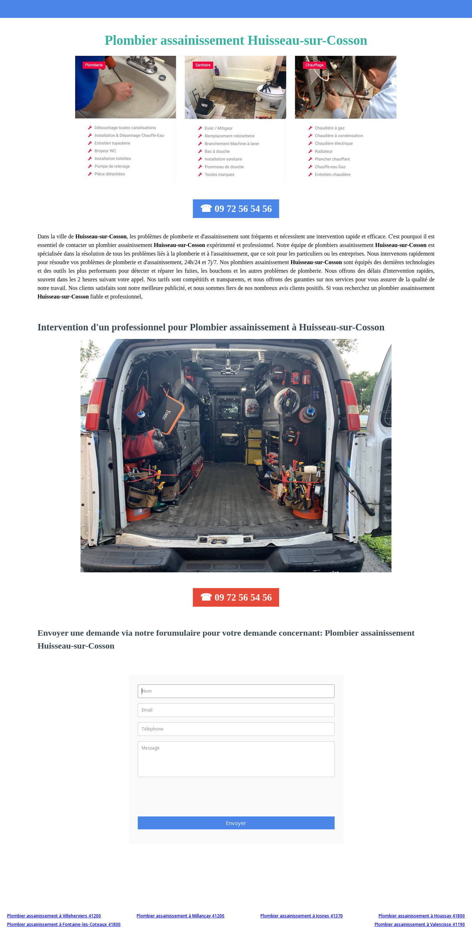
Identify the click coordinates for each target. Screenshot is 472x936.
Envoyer (236, 822)
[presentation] (192, 799)
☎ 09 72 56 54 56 (236, 208)
